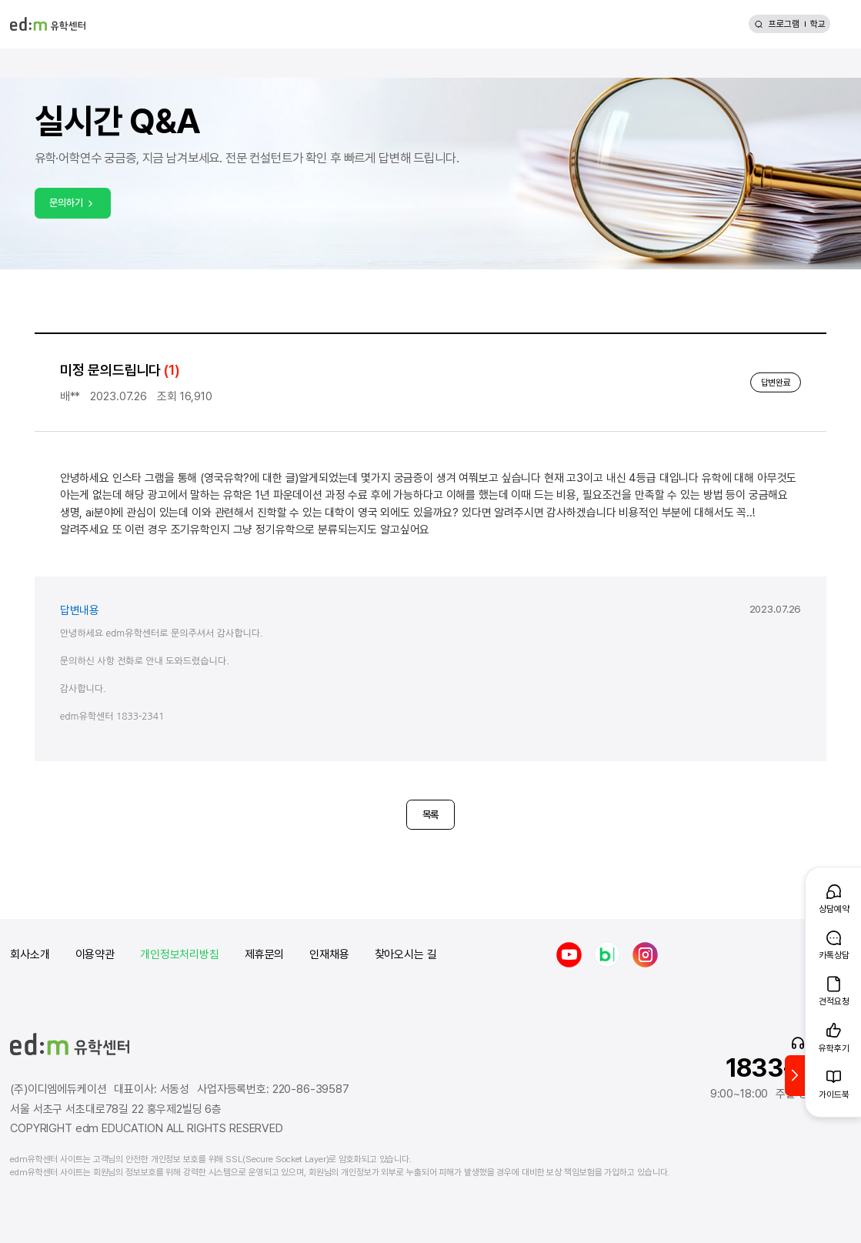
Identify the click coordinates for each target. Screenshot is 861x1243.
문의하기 (72, 202)
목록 (430, 814)
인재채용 (329, 954)
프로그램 (784, 23)
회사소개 (29, 954)
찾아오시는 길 (406, 954)
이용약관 (95, 954)
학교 (818, 23)
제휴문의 (264, 954)
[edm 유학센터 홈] (47, 24)
